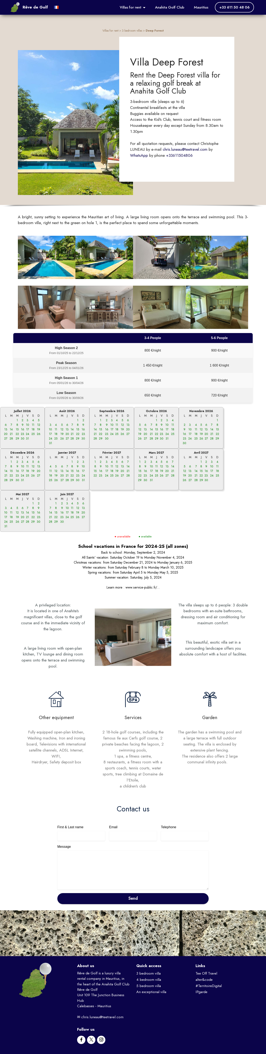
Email (113, 827)
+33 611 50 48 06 (234, 7)
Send (133, 898)
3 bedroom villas (132, 30)
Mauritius (201, 7)
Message (64, 846)
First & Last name (70, 827)
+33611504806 (179, 155)
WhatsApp (139, 155)
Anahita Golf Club (169, 7)
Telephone (168, 827)
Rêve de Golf (35, 7)
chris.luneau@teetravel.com (185, 149)
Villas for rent (130, 7)
